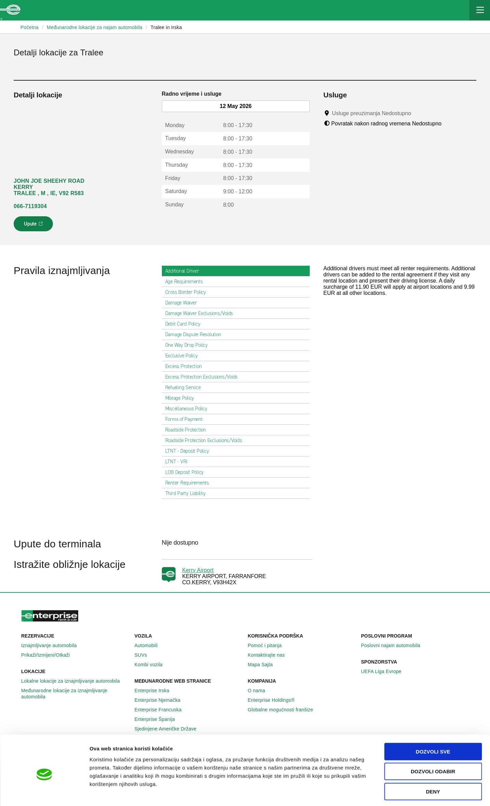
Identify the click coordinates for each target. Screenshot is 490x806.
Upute (34, 225)
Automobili (150, 645)
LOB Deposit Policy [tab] (187, 472)
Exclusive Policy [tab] (184, 355)
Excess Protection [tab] (186, 366)
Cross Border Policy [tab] (188, 292)
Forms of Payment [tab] (186, 419)
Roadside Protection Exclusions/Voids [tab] (206, 440)
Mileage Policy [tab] (182, 398)
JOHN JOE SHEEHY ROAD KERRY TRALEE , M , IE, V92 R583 (49, 187)
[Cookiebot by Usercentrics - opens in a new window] (44, 793)
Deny (433, 762)
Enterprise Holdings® (275, 700)
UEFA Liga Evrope (385, 671)
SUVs (145, 655)
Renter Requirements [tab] (189, 482)
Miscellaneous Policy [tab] (189, 408)
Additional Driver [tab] (185, 271)
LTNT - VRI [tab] (179, 461)
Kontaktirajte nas (270, 655)
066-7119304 (30, 206)
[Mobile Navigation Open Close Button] (480, 10)
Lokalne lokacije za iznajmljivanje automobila (74, 681)
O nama (260, 690)
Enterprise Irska (156, 690)
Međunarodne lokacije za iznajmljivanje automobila (75, 693)
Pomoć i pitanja (268, 645)
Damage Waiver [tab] (183, 302)
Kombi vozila (152, 664)
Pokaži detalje (351, 792)
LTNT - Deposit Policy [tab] (189, 451)
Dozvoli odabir (433, 743)
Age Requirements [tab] (186, 281)
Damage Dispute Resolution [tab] (196, 334)
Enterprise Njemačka (161, 700)
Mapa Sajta (264, 664)
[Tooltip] (418, 113)
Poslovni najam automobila (394, 645)
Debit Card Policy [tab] (185, 323)
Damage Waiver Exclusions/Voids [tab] (202, 313)
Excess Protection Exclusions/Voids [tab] (204, 376)
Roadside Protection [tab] (188, 429)
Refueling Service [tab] (185, 387)
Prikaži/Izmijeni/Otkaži (49, 655)
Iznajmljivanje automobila (52, 645)
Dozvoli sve (433, 722)
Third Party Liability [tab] (188, 493)
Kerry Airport (198, 570)
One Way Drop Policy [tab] (189, 345)
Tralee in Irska (166, 27)
